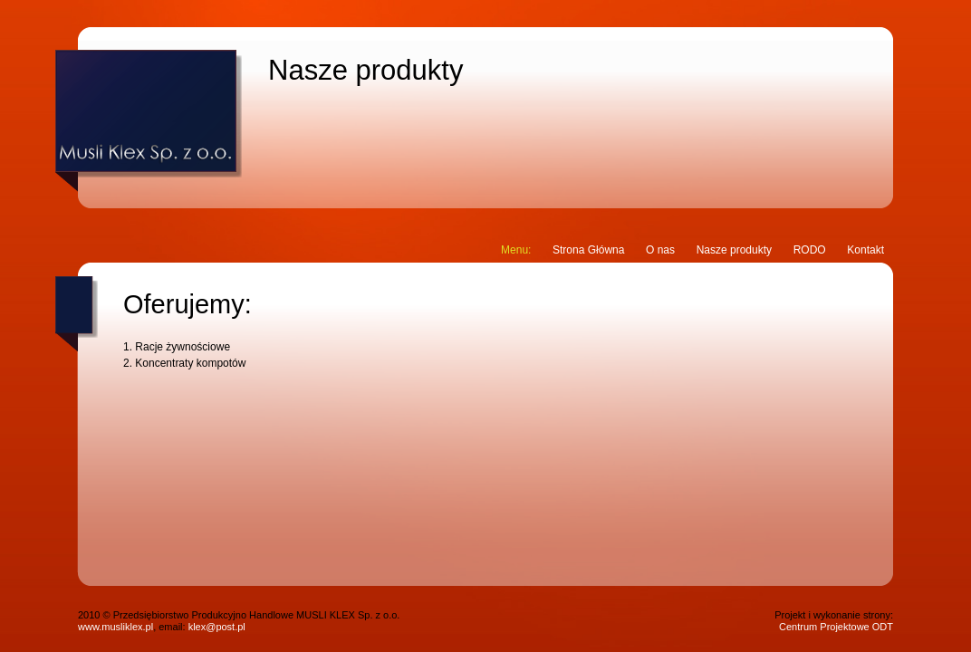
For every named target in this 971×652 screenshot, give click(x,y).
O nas (660, 250)
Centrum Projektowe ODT (836, 626)
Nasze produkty (734, 250)
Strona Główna (588, 250)
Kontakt (865, 250)
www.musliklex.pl (115, 626)
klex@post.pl (216, 626)
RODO (809, 250)
